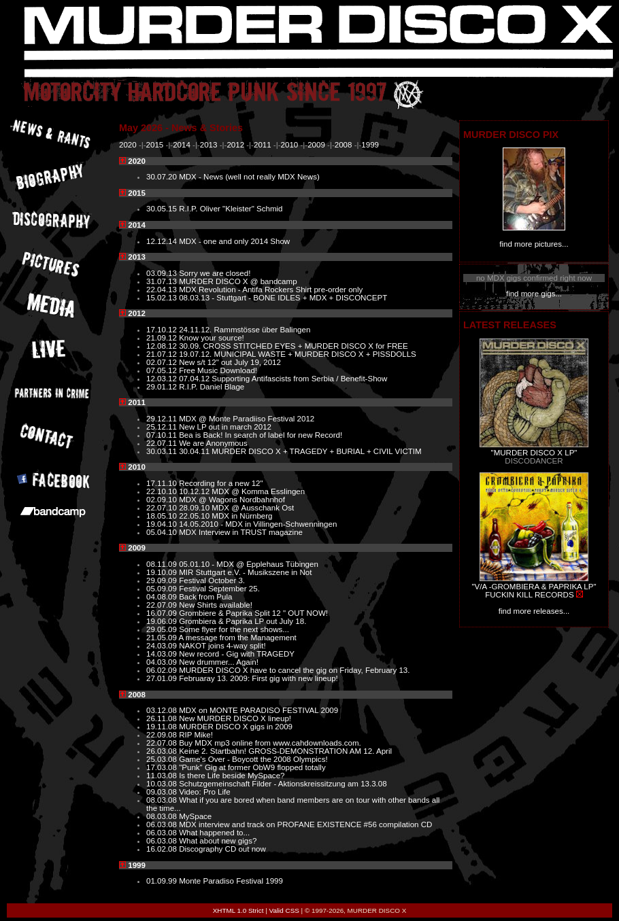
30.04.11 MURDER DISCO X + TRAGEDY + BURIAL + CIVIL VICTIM (300, 451)
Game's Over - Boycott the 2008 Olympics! (253, 759)
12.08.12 (162, 346)
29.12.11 (162, 419)
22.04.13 (162, 289)
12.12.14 (162, 241)
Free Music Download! (218, 370)
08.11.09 (162, 564)
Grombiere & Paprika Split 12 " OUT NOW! (253, 613)
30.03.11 (162, 451)
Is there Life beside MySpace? (231, 775)
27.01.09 (162, 678)
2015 (155, 145)
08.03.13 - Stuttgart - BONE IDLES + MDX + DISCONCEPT (283, 298)
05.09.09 (162, 589)
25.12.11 (162, 427)
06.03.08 (162, 824)
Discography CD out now (222, 849)
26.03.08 (162, 751)
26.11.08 (162, 718)
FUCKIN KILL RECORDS (529, 595)
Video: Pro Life (205, 792)
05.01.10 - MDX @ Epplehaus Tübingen (248, 564)
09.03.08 (162, 792)
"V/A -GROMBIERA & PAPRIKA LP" (533, 587)
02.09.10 (162, 500)
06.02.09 (162, 670)
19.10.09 (162, 572)
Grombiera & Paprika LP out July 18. (242, 621)
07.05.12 (162, 370)
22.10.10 (162, 491)
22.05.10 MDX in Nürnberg (225, 516)
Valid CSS (284, 910)
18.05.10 (162, 516)
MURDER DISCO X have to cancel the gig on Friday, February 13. (294, 670)
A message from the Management (238, 637)
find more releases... (534, 611)
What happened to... (214, 833)
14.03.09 (162, 654)
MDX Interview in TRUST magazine (241, 532)
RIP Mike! (196, 735)
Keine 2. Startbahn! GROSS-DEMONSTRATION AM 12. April (285, 751)
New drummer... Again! (218, 662)
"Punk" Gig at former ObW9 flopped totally (252, 767)
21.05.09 (162, 637)
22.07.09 (162, 605)
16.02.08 (162, 849)
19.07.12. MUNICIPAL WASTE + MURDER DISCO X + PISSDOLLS (297, 354)
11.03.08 (162, 775)
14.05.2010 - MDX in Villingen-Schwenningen (258, 524)
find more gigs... (534, 294)
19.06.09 (162, 621)
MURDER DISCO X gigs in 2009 (235, 727)
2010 (290, 145)
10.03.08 (162, 784)
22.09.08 (162, 735)
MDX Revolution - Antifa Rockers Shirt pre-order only (271, 289)
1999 (370, 145)
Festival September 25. (219, 589)
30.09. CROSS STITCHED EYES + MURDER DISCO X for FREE (293, 346)
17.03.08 (162, 767)
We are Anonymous (213, 443)
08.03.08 (162, 800)
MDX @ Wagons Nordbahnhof (232, 500)
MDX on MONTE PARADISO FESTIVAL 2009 (258, 710)
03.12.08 (162, 710)
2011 (262, 145)
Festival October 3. (212, 580)
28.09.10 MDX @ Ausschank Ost (236, 508)
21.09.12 (162, 338)
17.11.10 (162, 483)
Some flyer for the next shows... (234, 629)
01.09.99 (162, 881)
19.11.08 (162, 727)
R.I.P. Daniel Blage (211, 387)
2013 (209, 145)
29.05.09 (162, 629)
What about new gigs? (217, 841)
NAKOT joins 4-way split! (222, 646)
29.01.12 (162, 387)
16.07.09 (162, 613)
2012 (235, 145)
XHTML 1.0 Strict (238, 910)
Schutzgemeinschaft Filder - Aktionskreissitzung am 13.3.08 (283, 784)
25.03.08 (162, 759)
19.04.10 (162, 524)
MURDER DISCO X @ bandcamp (238, 281)
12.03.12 (162, 379)
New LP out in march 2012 (225, 427)
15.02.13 (162, 298)
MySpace (195, 816)
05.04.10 (162, 532)
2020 (128, 145)
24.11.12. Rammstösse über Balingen (244, 330)
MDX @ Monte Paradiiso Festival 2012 (246, 419)
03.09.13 (162, 273)
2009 (316, 145)
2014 (181, 145)
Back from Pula (205, 597)
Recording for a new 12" (221, 483)
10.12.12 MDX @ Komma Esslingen (242, 491)
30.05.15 (162, 209)
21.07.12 (162, 354)
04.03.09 (162, 662)
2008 (343, 145)
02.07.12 (162, 362)
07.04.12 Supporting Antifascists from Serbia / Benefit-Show (283, 379)
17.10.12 (162, 330)
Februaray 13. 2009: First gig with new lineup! (258, 678)
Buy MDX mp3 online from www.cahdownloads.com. (270, 743)
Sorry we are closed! (214, 273)
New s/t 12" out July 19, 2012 (230, 362)
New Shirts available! (215, 605)
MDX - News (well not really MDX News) (249, 177)
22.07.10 (162, 508)
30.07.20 (162, 177)
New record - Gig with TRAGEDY (237, 654)
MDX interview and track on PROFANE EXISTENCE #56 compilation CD (305, 824)
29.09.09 (162, 580)
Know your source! (211, 338)
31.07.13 (162, 281)
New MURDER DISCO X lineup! (235, 718)
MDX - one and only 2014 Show (234, 241)
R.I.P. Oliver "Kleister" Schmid (230, 209)
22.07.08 (162, 743)
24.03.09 (162, 646)
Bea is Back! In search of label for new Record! (260, 435)
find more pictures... (533, 244)
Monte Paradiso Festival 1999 (231, 881)
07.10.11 (162, 435)
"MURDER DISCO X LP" (534, 453)
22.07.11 (162, 443)
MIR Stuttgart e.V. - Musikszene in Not (245, 572)
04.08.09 (162, 597)
